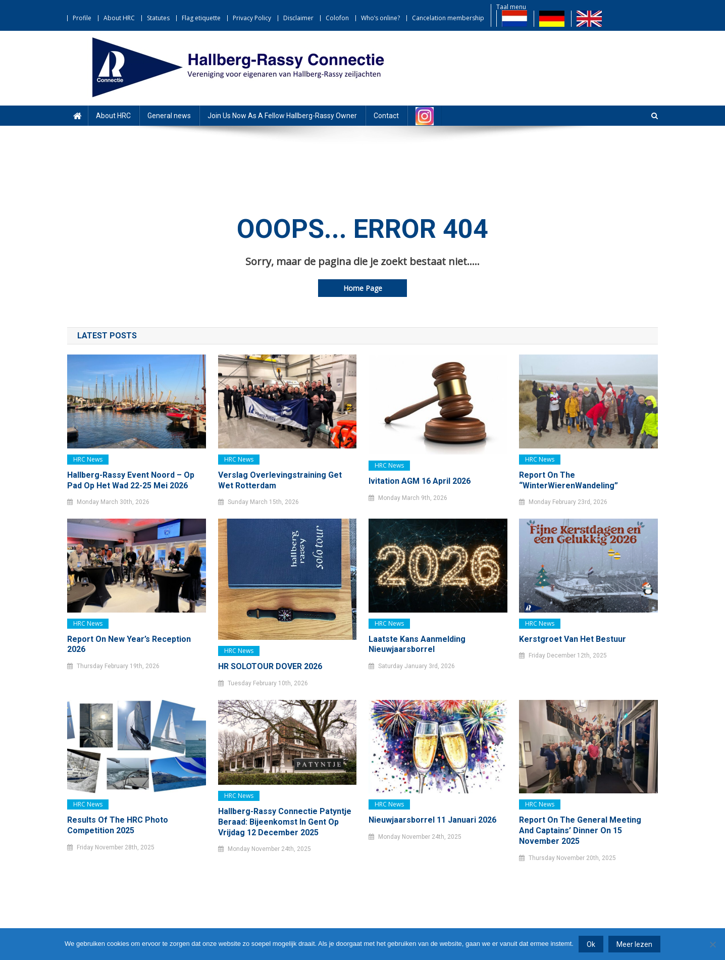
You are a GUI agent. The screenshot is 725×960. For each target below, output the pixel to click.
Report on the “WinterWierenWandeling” (568, 480)
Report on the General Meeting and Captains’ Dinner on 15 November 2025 (580, 830)
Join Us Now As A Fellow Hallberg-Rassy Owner (282, 116)
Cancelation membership (448, 18)
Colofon (337, 18)
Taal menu (511, 7)
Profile (82, 18)
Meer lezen (634, 944)
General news (169, 116)
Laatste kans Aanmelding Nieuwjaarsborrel (417, 644)
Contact (386, 116)
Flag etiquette (201, 18)
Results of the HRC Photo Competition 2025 (117, 825)
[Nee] (712, 944)
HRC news (87, 459)
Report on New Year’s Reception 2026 (129, 644)
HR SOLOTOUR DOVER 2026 (270, 666)
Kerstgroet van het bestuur (572, 639)
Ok (591, 944)
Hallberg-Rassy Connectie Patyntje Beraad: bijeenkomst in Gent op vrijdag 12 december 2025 (284, 821)
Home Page (362, 288)
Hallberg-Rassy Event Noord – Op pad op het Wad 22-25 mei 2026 (130, 480)
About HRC (119, 18)
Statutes (158, 18)
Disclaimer (298, 18)
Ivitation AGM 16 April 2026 (420, 481)
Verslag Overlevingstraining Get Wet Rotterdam (280, 480)
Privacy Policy (252, 18)
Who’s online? (380, 18)
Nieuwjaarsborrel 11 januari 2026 (432, 820)
